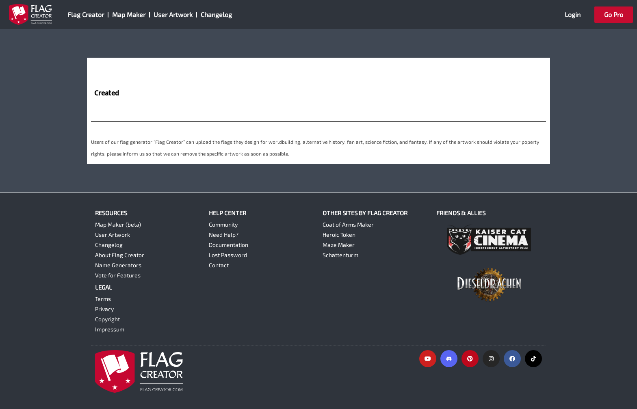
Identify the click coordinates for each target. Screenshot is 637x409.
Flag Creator (85, 14)
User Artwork (173, 14)
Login (573, 14)
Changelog (216, 14)
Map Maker (128, 14)
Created (106, 93)
